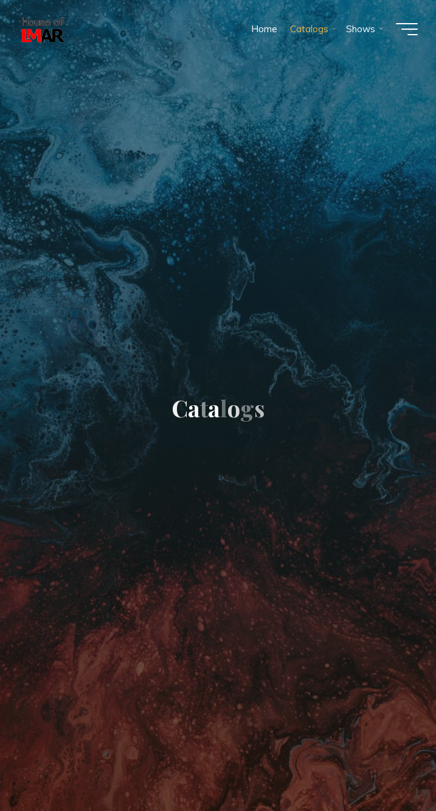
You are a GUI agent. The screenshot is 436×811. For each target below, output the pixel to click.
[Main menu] (407, 29)
